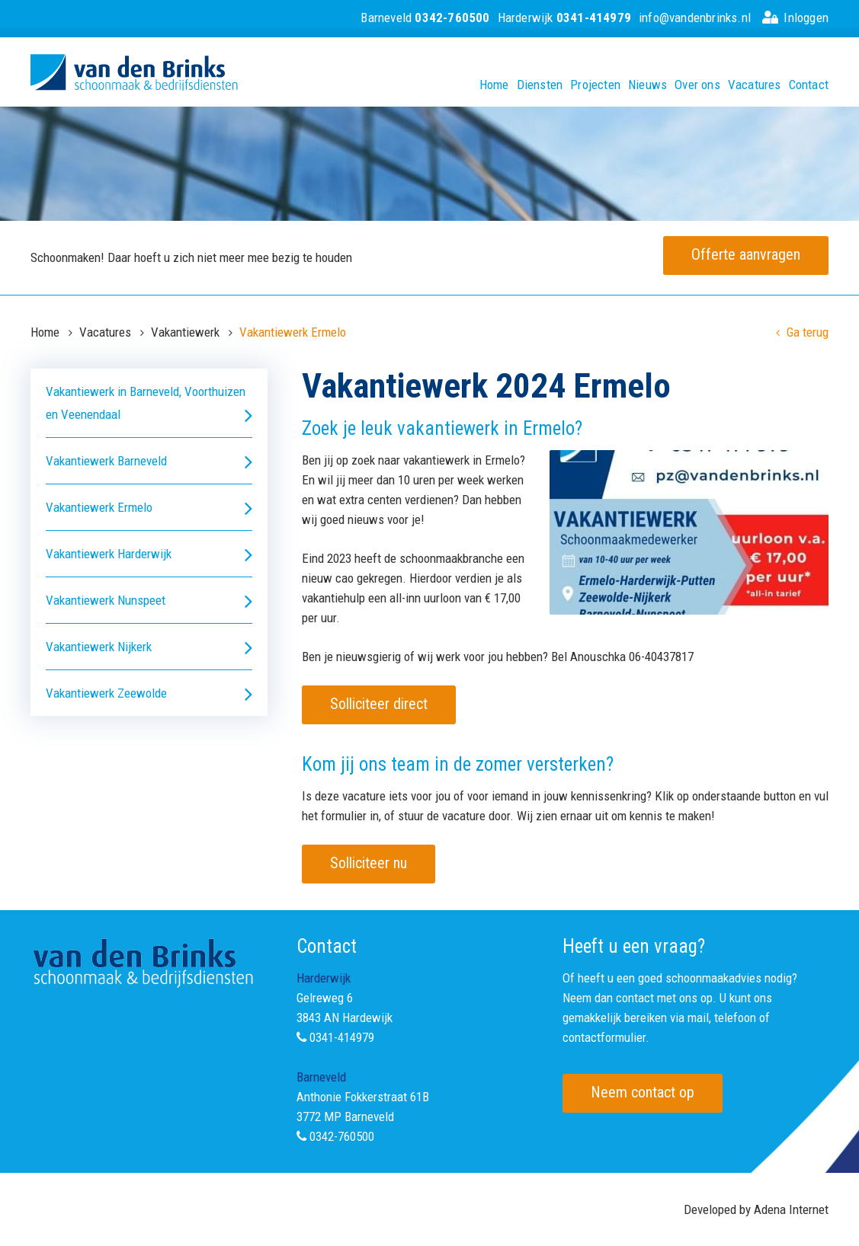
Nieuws (647, 85)
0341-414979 (341, 1037)
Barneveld (425, 17)
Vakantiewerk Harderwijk (149, 554)
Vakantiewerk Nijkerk (149, 647)
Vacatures (754, 85)
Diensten (540, 85)
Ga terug (802, 332)
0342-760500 (341, 1136)
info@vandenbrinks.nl (695, 17)
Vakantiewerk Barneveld (149, 461)
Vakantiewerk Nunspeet (149, 600)
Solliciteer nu (368, 863)
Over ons (697, 85)
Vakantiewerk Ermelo (149, 508)
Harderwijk (564, 17)
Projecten (595, 85)
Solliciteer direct (379, 704)
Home (494, 85)
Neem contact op (642, 1092)
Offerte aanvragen (745, 254)
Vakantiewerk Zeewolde (149, 693)
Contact (809, 85)
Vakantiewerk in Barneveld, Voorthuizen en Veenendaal (149, 405)
